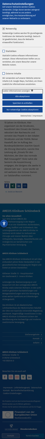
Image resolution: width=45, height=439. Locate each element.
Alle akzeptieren (22, 96)
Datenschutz (26, 116)
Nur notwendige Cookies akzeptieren (23, 110)
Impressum (38, 116)
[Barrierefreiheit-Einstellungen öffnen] (4, 223)
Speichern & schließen (22, 103)
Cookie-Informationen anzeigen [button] (17, 90)
